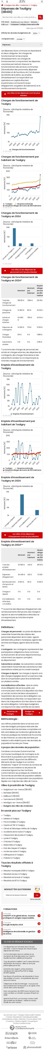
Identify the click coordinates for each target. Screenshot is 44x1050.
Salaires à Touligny (11, 818)
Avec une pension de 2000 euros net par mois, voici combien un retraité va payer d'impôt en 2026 (21, 993)
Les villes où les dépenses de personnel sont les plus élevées (20, 271)
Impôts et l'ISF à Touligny (14, 825)
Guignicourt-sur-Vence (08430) (18, 789)
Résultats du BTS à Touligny (15, 880)
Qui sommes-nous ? (10, 1015)
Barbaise (34, 22)
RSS (40, 1019)
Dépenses (6, 45)
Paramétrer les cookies (10, 1019)
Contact (9, 1017)
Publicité (37, 1015)
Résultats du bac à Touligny (15, 874)
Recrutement (17, 1017)
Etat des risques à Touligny (15, 848)
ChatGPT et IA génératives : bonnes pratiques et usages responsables (19, 916)
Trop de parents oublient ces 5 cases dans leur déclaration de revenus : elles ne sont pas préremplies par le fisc (21, 963)
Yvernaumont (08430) (13, 799)
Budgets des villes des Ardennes (18, 806)
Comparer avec (7, 39)
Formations (10, 909)
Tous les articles (32, 1019)
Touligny (34, 5)
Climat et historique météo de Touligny (20, 828)
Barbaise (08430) (11, 793)
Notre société (29, 1015)
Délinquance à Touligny (13, 855)
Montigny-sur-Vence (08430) (17, 802)
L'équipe (21, 1015)
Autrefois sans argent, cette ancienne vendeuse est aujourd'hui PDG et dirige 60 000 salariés (18, 971)
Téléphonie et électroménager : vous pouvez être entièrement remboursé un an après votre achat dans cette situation (22, 986)
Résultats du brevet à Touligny (17, 877)
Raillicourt (4, 24)
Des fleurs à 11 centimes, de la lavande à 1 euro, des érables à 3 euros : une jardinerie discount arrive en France (21, 978)
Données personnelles (30, 1017)
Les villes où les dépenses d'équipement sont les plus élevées (21, 535)
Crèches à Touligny (12, 841)
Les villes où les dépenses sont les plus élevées (22, 94)
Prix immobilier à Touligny (14, 822)
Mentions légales (21, 1021)
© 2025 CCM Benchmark (22, 1023)
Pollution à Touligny (12, 858)
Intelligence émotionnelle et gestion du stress (19, 932)
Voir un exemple (35, 899)
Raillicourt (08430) (12, 796)
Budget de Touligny (32, 713)
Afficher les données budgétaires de (16, 33)
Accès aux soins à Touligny (15, 851)
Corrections (10, 1021)
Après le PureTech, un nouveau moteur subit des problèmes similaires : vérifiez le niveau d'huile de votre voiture (21, 1000)
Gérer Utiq (22, 1019)
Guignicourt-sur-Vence (20, 22)
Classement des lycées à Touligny (18, 835)
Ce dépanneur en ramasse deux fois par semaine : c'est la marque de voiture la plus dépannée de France (20, 949)
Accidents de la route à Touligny (17, 832)
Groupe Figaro (33, 1021)
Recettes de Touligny (10, 713)
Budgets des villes (12, 5)
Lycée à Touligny (11, 838)
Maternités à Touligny (13, 845)
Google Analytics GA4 (13, 924)
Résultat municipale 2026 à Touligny (19, 871)
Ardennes (24, 5)
